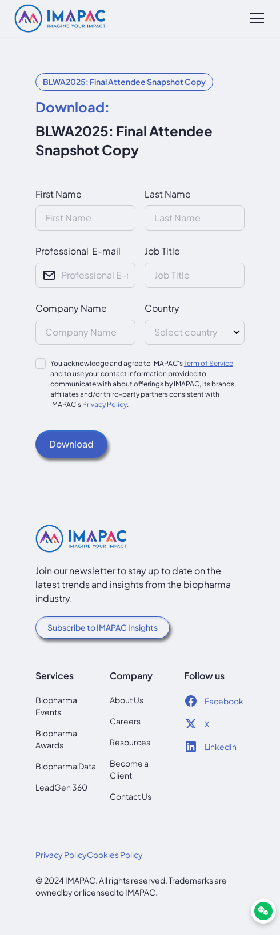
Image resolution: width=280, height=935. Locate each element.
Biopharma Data (65, 766)
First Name (58, 194)
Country (162, 308)
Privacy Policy (104, 404)
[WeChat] (263, 911)
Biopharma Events (56, 706)
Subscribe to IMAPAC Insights (102, 627)
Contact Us (130, 796)
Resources (130, 742)
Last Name (168, 194)
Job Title (162, 251)
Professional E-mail (78, 251)
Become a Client (129, 769)
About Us (126, 700)
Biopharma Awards (56, 739)
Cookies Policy (115, 854)
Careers (125, 721)
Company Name (71, 308)
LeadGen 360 (61, 787)
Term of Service (208, 363)
